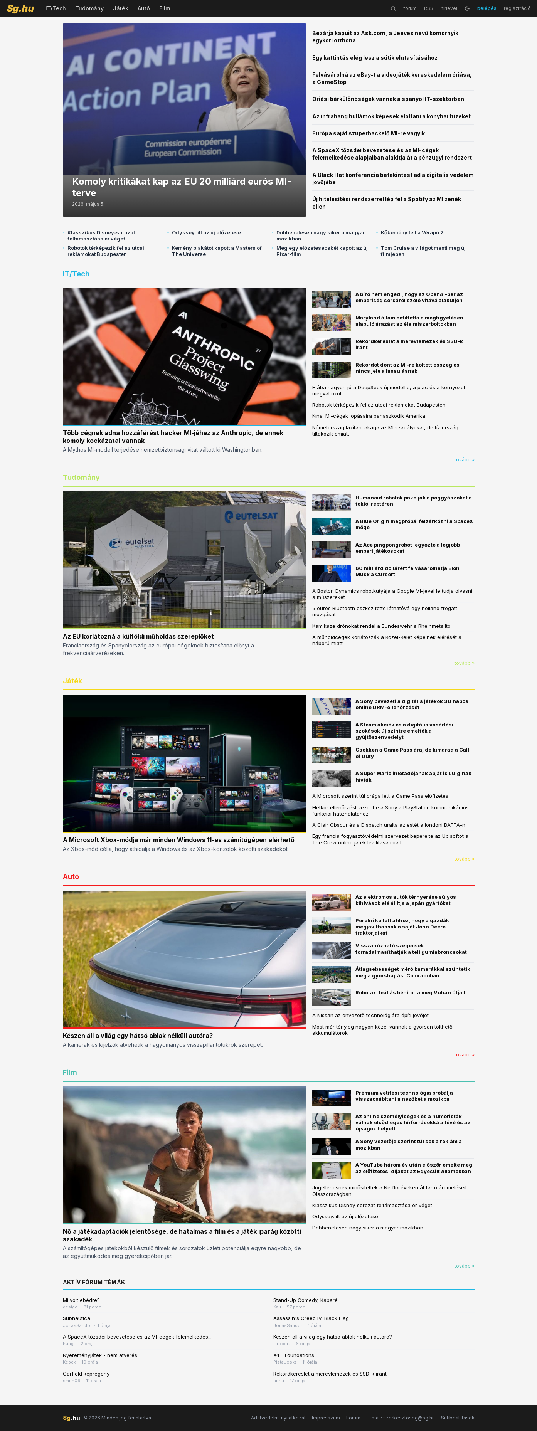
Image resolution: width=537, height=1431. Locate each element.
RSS (428, 8)
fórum (410, 8)
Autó (144, 8)
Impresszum (326, 1418)
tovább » (465, 459)
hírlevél (449, 8)
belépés (487, 8)
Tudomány (89, 8)
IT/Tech (55, 8)
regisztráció (517, 8)
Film (164, 8)
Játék (120, 8)
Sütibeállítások (458, 1418)
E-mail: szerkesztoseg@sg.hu (401, 1418)
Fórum (353, 1418)
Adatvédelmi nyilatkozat (278, 1418)
